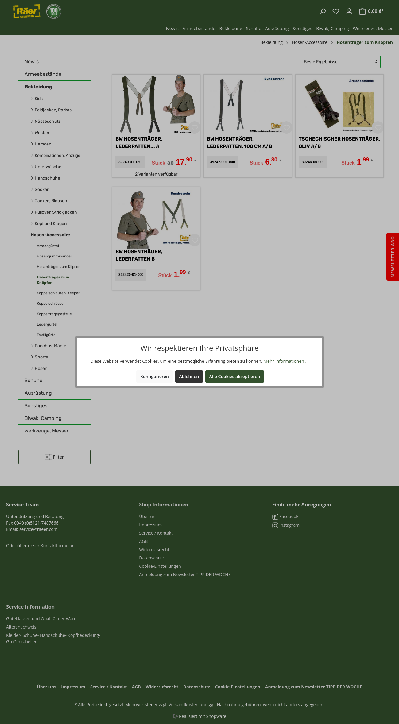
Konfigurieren (154, 376)
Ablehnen (189, 376)
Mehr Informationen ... (285, 361)
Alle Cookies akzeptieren (234, 376)
